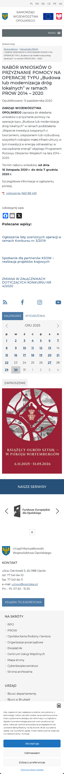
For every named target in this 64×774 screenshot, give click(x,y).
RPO (11, 624)
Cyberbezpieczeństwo (23, 666)
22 (6, 362)
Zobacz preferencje (32, 762)
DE (43, 3)
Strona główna (11, 49)
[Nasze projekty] (48, 16)
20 (49, 355)
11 (32, 348)
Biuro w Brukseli (19, 699)
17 (24, 355)
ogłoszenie (13, 193)
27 (49, 362)
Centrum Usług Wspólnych (26, 654)
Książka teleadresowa (23, 602)
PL (31, 3)
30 (16, 369)
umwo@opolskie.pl (25, 584)
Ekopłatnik (15, 648)
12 (40, 348)
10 (24, 348)
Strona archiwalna (20, 671)
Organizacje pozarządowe (25, 642)
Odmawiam (32, 753)
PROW (12, 630)
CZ (49, 3)
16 (15, 355)
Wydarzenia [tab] (35, 316)
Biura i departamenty (22, 693)
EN (37, 3)
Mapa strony (16, 660)
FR (54, 3)
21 (57, 355)
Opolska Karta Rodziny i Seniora (29, 636)
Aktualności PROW (29, 49)
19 (40, 355)
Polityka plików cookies (32, 769)
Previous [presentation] (6, 511)
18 (32, 355)
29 (6, 369)
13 (49, 348)
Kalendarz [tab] (12, 316)
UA (60, 3)
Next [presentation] (57, 511)
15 (6, 355)
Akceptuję (32, 743)
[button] (59, 705)
